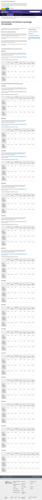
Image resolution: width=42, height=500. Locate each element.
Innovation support (16, 492)
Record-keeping (30, 33)
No (11, 476)
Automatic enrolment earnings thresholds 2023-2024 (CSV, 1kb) (16, 156)
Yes (8, 476)
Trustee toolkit (15, 488)
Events (23, 490)
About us (19, 14)
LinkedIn (31, 486)
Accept (3, 8)
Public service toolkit (16, 490)
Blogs (22, 488)
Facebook (31, 483)
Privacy (19, 498)
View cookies (11, 8)
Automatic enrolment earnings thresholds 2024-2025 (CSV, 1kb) (16, 124)
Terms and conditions (23, 498)
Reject (7, 8)
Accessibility (12, 498)
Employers (3, 14)
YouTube (31, 488)
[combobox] (34, 11)
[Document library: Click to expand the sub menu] (40, 14)
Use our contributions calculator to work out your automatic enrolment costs (34, 38)
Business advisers (9, 14)
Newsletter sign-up (33, 481)
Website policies (6, 498)
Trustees (15, 14)
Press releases (24, 486)
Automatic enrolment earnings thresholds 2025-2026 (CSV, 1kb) (16, 91)
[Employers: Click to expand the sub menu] (5, 14)
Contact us (23, 481)
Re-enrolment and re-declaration (33, 35)
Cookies (16, 498)
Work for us (23, 483)
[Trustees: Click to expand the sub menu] (17, 14)
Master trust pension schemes (16, 485)
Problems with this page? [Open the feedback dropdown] (36, 476)
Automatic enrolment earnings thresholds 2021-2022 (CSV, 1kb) (16, 221)
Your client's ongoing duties (33, 31)
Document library (37, 14)
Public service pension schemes (16, 482)
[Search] (39, 11)
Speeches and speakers (24, 493)
